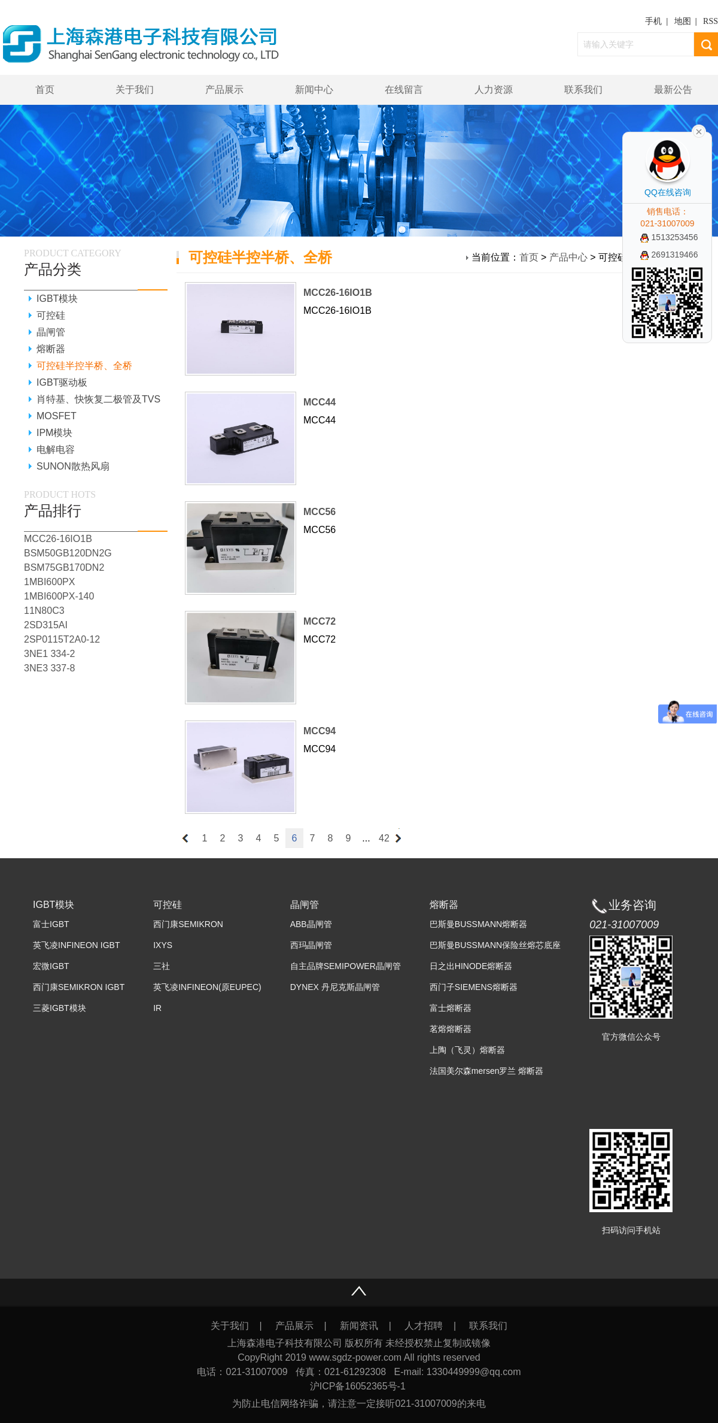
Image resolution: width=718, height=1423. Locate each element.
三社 (161, 966)
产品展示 (224, 89)
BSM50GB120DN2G (68, 553)
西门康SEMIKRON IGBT (78, 987)
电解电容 (55, 449)
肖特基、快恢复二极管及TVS (98, 399)
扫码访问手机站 (631, 1230)
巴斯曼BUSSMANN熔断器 (478, 924)
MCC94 (319, 731)
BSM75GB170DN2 (64, 567)
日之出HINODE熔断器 (471, 966)
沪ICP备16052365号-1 (359, 1386)
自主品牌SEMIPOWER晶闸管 (345, 966)
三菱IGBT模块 (59, 1008)
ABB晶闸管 (311, 924)
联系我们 (583, 89)
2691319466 (669, 254)
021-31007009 (624, 925)
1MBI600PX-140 (59, 596)
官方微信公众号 (631, 1036)
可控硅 (50, 315)
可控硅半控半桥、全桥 (84, 366)
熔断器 (50, 349)
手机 (653, 21)
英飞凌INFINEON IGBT (76, 945)
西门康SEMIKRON (188, 924)
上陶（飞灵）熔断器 (467, 1050)
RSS (710, 21)
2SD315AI (46, 625)
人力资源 (493, 89)
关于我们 (134, 89)
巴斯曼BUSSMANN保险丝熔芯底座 (495, 945)
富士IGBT (51, 924)
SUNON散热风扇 (72, 466)
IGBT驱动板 (61, 382)
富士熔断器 (450, 1008)
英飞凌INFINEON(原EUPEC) (207, 987)
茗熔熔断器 (450, 1029)
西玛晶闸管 (311, 945)
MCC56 (319, 512)
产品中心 (568, 257)
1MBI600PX (49, 582)
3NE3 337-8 (49, 668)
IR (157, 1008)
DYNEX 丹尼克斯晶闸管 (335, 987)
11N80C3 (44, 610)
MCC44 (319, 402)
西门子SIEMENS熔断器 (474, 987)
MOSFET (56, 416)
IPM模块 (54, 433)
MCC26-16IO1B (337, 292)
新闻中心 (314, 89)
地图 (682, 21)
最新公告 (673, 89)
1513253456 (669, 237)
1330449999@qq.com (474, 1372)
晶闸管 (50, 332)
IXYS (162, 945)
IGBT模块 (57, 298)
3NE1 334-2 (49, 654)
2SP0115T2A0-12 (62, 639)
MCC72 (319, 621)
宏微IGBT (51, 966)
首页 (44, 89)
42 (384, 838)
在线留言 (404, 89)
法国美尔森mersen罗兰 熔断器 (487, 1071)
